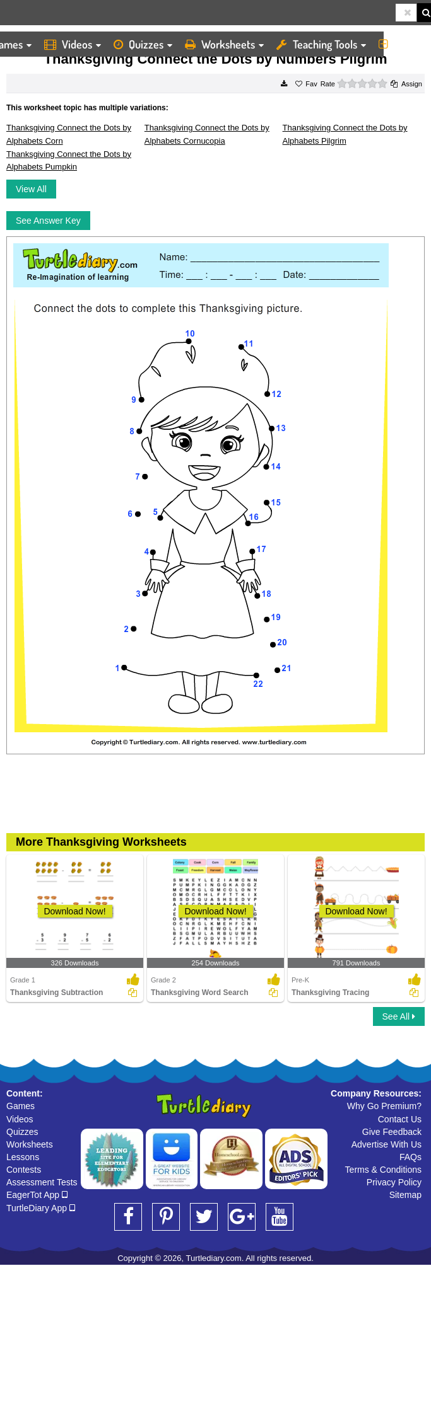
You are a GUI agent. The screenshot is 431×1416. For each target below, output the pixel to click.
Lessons (22, 1157)
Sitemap (405, 1195)
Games (20, 1106)
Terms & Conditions (383, 1170)
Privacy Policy (394, 1182)
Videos (72, 44)
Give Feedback (392, 1132)
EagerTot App (37, 1195)
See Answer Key (48, 221)
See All (398, 1016)
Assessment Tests (42, 1182)
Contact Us (400, 1119)
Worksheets (224, 44)
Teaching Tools (321, 44)
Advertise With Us (386, 1144)
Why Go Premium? (384, 1106)
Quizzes (143, 44)
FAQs (410, 1157)
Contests (23, 1170)
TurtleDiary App (40, 1208)
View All (31, 189)
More (402, 44)
